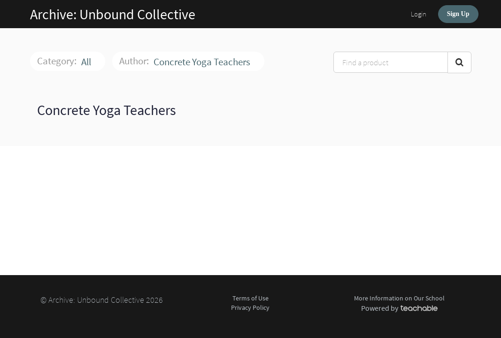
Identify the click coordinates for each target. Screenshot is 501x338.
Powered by (399, 308)
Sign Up (458, 13)
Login (418, 13)
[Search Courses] (459, 62)
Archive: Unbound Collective (112, 14)
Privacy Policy (250, 307)
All (87, 61)
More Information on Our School (399, 298)
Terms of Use (250, 298)
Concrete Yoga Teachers (203, 61)
